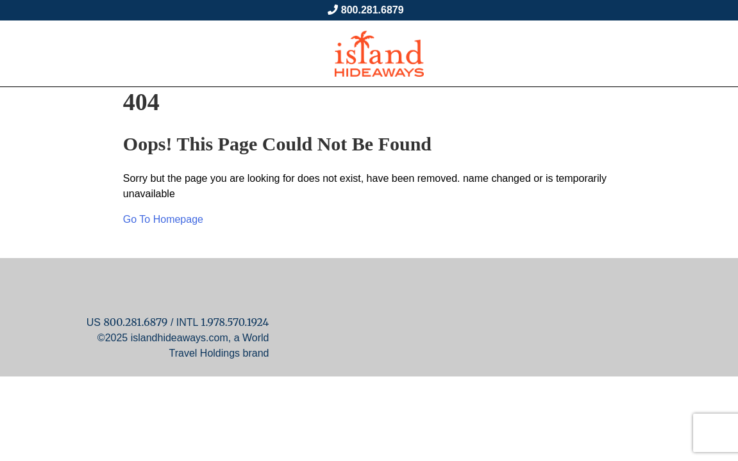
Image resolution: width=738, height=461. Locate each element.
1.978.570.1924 (235, 322)
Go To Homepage (163, 219)
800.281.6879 (372, 9)
